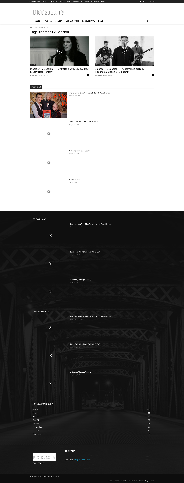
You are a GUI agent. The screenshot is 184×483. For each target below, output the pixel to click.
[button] (148, 21)
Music (97, 65)
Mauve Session (74, 180)
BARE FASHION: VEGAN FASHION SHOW (83, 122)
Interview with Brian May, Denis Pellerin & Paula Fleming (89, 93)
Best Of (33, 65)
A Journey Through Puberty (79, 151)
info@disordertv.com (82, 460)
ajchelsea (33, 75)
